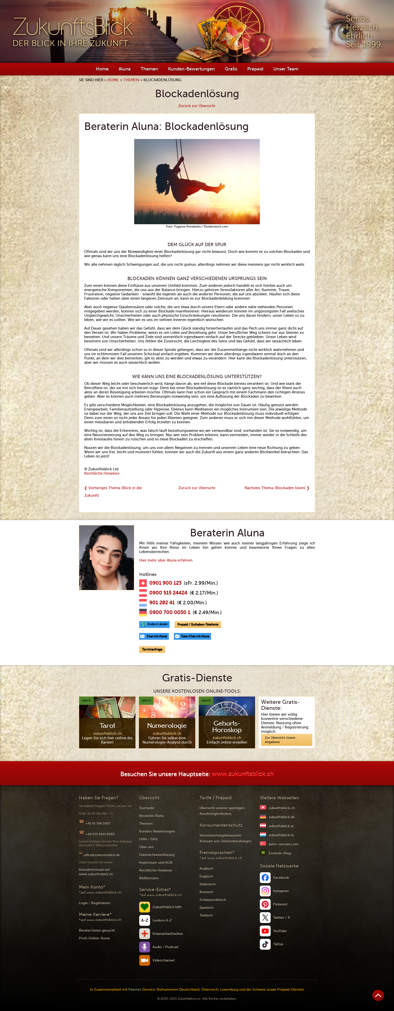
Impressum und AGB (155, 862)
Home (102, 68)
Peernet (134, 989)
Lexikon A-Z (162, 920)
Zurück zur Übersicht (196, 106)
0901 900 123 (165, 583)
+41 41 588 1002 (97, 823)
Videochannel (164, 960)
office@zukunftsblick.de (102, 855)
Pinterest (280, 904)
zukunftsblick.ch (282, 808)
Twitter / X (281, 918)
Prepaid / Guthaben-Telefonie (197, 624)
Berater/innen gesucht (97, 930)
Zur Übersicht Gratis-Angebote (281, 740)
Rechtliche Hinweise (101, 473)
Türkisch (206, 915)
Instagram (281, 891)
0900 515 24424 (168, 593)
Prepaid (255, 68)
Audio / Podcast (165, 947)
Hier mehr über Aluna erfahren (165, 560)
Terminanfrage (152, 649)
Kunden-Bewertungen (191, 68)
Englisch (206, 876)
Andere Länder (157, 624)
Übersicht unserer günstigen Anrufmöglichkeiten (222, 811)
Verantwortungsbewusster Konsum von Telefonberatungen (226, 838)
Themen (149, 68)
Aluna (125, 68)
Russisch (206, 892)
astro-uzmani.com (284, 844)
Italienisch (208, 884)
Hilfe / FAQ (148, 839)
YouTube (280, 931)
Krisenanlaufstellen (168, 934)
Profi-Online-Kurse (94, 938)
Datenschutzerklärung (156, 855)
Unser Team (285, 68)
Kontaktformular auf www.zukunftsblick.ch (96, 872)
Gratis (231, 68)
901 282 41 (162, 603)
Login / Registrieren (94, 903)
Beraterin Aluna (151, 816)
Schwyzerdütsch (213, 900)
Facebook (281, 878)
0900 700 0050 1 (169, 612)
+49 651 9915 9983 (99, 834)
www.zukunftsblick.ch (243, 774)
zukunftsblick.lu (281, 835)
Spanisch (207, 907)
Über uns (146, 847)
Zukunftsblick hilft (167, 907)
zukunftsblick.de (282, 817)
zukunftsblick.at (281, 826)
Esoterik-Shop (280, 853)
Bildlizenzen (149, 878)
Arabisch (206, 868)
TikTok (278, 944)
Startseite (146, 808)
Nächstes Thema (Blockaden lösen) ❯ (277, 488)
